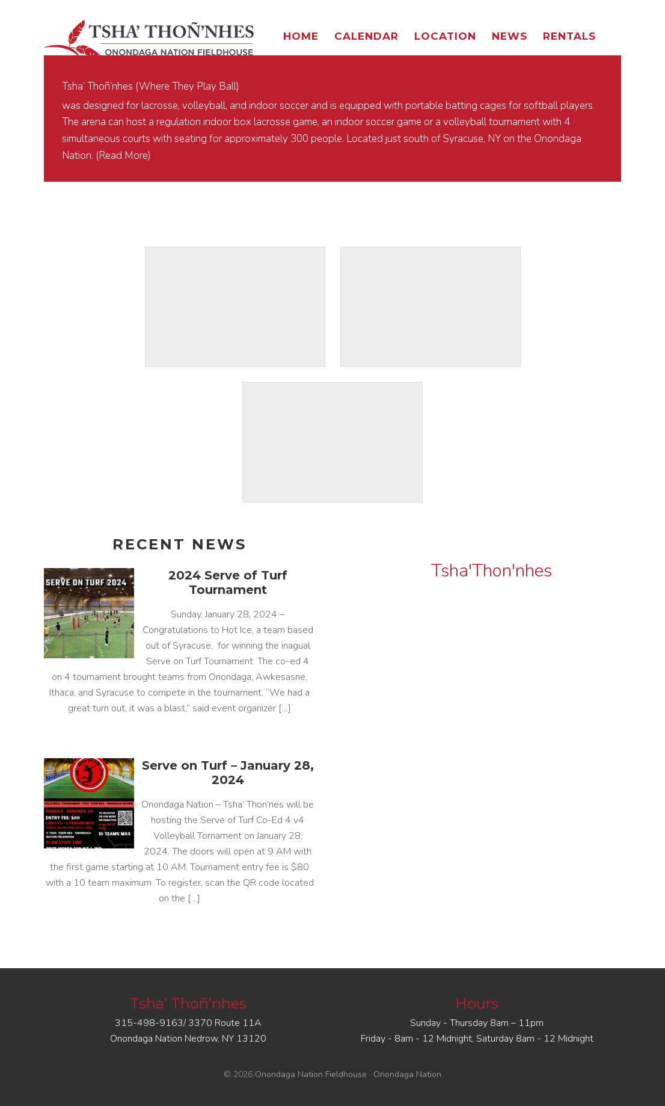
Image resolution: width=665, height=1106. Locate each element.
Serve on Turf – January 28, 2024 (228, 772)
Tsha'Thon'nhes (491, 570)
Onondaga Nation (407, 1074)
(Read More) (123, 155)
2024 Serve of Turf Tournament (227, 582)
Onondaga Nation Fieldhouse (149, 39)
